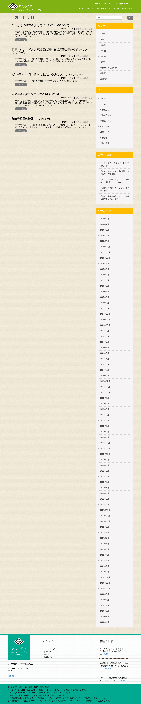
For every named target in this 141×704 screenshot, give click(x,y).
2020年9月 (104, 594)
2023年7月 (104, 404)
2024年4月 (104, 359)
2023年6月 (104, 409)
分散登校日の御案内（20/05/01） (32, 118)
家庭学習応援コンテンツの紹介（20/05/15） (39, 94)
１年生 (103, 34)
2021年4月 (104, 555)
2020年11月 (105, 583)
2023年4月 (104, 420)
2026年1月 (104, 241)
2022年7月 (104, 471)
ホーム (81, 9)
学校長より (104, 73)
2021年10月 (105, 521)
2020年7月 (104, 605)
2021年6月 (104, 544)
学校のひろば (114, 9)
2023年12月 (105, 381)
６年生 (103, 62)
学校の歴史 (104, 143)
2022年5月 (104, 482)
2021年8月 (104, 532)
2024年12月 (105, 314)
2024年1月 (104, 376)
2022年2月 (104, 499)
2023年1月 (104, 437)
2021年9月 (104, 527)
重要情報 (104, 79)
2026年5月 (104, 219)
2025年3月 (104, 297)
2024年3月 (104, 364)
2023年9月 (104, 398)
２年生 (103, 40)
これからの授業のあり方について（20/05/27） (41, 25)
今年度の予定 (101, 9)
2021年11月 (105, 516)
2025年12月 (105, 247)
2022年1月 (104, 504)
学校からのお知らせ (84, 29)
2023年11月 (105, 387)
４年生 (103, 51)
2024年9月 (104, 331)
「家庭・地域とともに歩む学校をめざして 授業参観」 (114, 172)
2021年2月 (104, 566)
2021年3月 (104, 561)
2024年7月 (104, 342)
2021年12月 (105, 510)
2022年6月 (104, 476)
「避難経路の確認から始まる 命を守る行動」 (114, 189)
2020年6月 (104, 611)
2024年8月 (104, 336)
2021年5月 (104, 549)
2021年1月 (104, 572)
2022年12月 (105, 443)
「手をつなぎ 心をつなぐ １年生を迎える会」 (115, 164)
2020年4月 (104, 622)
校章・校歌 (104, 132)
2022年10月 (105, 454)
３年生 (103, 45)
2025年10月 (105, 258)
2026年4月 (104, 224)
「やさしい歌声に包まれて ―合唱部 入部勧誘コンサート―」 (114, 181)
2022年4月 (104, 488)
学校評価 (104, 138)
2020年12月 (105, 577)
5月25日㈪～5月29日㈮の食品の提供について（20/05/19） (48, 74)
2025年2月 (104, 303)
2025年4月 (104, 292)
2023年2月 (104, 432)
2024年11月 (105, 320)
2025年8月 (104, 269)
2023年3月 (104, 426)
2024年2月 (104, 370)
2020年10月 (105, 589)
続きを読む (21, 40)
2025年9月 (104, 264)
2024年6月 (104, 348)
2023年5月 (104, 415)
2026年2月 (104, 235)
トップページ (49, 649)
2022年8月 (104, 465)
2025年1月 (104, 308)
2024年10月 (105, 325)
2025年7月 (104, 275)
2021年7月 (104, 538)
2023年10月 (105, 392)
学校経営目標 (105, 115)
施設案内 (11, 676)
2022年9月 (104, 460)
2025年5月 (104, 286)
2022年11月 (105, 448)
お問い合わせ (127, 9)
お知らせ (90, 9)
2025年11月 (105, 252)
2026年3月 (104, 230)
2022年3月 (104, 493)
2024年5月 (104, 353)
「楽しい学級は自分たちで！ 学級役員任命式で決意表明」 (114, 197)
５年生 (103, 56)
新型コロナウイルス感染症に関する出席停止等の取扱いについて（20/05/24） (51, 51)
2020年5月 (104, 617)
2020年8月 (104, 600)
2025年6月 (104, 280)
